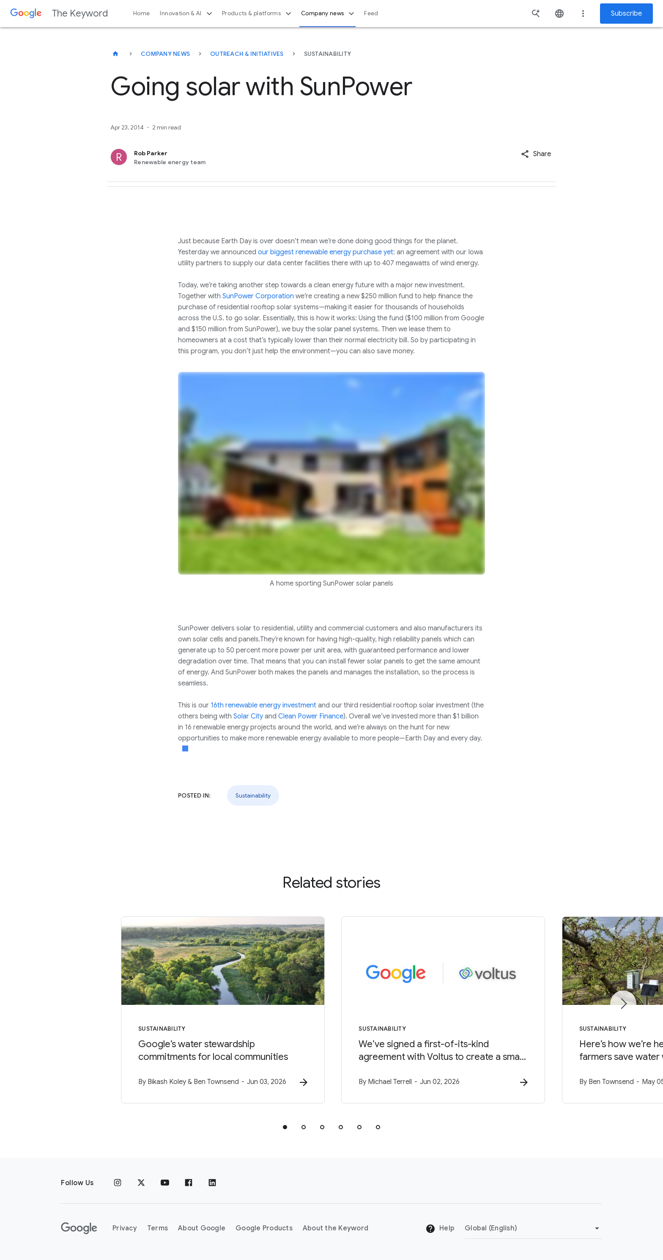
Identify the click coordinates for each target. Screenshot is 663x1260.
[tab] (285, 1127)
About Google (201, 1228)
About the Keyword (335, 1228)
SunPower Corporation (258, 296)
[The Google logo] (79, 1228)
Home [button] (141, 13)
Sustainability (253, 795)
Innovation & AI (187, 13)
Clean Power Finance (310, 716)
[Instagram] (117, 1183)
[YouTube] (165, 1183)
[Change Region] (533, 1228)
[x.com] (141, 1183)
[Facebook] (188, 1183)
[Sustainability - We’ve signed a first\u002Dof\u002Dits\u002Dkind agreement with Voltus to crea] (442, 1010)
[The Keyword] (115, 54)
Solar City (248, 716)
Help (440, 1229)
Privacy (124, 1228)
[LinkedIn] (212, 1183)
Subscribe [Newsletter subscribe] (626, 13)
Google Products (264, 1228)
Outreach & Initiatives (247, 54)
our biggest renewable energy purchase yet (325, 252)
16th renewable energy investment (263, 705)
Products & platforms (257, 13)
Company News (165, 54)
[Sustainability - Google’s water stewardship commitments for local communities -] (221, 1010)
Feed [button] (371, 13)
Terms (157, 1228)
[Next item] (623, 1003)
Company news (328, 13)
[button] (536, 154)
